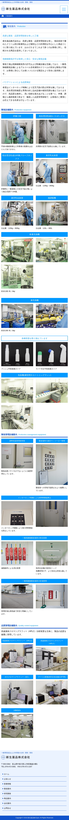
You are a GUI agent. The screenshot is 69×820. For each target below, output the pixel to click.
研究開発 (7, 794)
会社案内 (7, 803)
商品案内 (7, 798)
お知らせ (7, 779)
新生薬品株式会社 (34, 818)
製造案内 (7, 789)
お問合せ (7, 808)
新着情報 (7, 784)
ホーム (6, 774)
